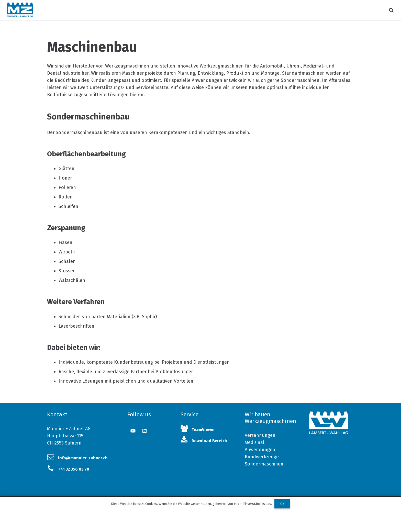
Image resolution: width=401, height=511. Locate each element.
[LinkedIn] (144, 431)
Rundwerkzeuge (262, 457)
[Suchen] (391, 10)
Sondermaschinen (264, 464)
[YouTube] (133, 431)
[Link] (20, 10)
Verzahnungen (260, 435)
